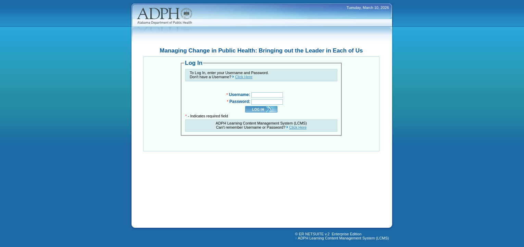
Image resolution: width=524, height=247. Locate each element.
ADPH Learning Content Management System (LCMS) (343, 238)
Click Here (243, 77)
